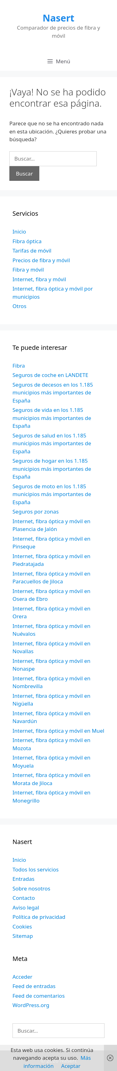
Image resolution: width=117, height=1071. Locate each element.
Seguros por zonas (35, 511)
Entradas (23, 878)
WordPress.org (30, 1005)
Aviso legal (25, 907)
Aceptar (70, 1065)
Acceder (22, 976)
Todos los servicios (35, 869)
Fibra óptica (26, 241)
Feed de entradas (34, 986)
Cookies (22, 926)
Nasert (59, 18)
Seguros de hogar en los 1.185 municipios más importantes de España (51, 468)
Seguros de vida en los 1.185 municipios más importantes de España (51, 417)
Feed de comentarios (38, 995)
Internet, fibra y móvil (39, 279)
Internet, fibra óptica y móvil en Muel (58, 730)
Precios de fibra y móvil (41, 260)
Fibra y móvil (28, 269)
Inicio (19, 231)
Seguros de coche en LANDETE (50, 375)
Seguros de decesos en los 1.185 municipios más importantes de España (52, 392)
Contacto (23, 897)
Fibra (18, 365)
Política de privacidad (38, 916)
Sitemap (22, 935)
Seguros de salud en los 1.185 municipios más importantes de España (51, 443)
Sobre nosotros (31, 888)
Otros (19, 306)
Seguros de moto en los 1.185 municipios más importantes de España (51, 494)
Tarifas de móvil (31, 250)
